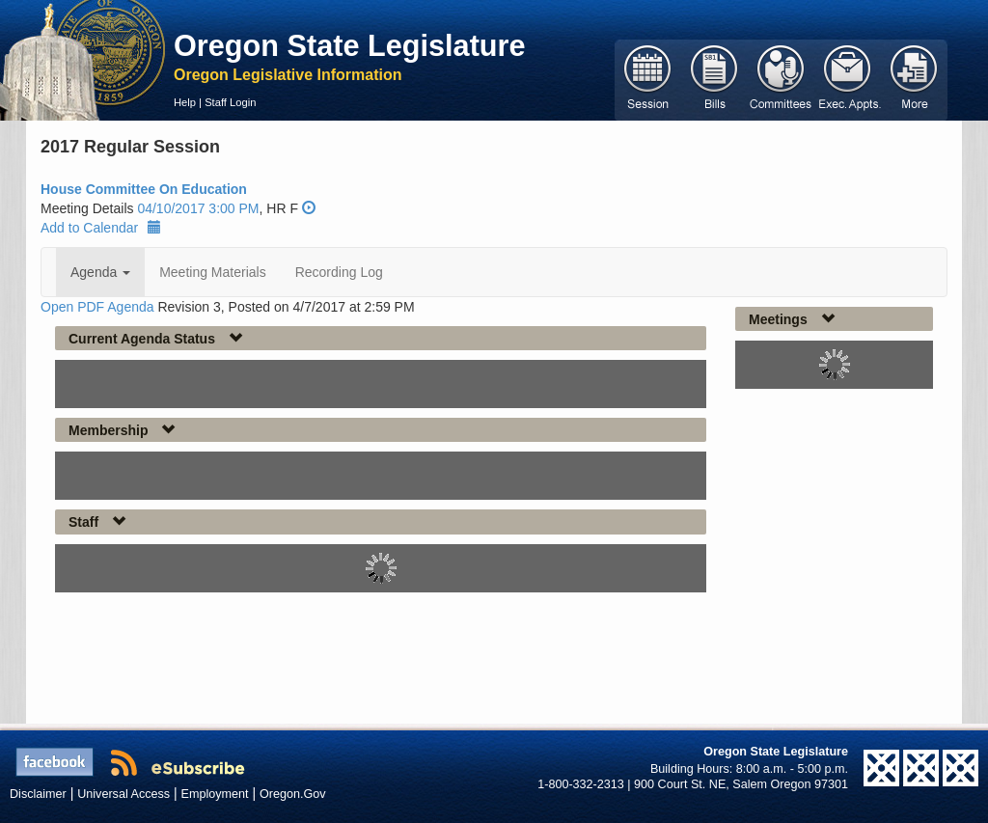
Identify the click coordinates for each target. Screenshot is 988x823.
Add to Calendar (101, 227)
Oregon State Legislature (350, 45)
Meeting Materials (212, 272)
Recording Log (339, 272)
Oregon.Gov (293, 794)
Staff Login (230, 102)
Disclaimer (38, 794)
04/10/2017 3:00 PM (198, 208)
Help (185, 102)
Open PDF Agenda (97, 307)
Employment (215, 794)
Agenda (100, 272)
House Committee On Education (144, 189)
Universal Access (123, 794)
